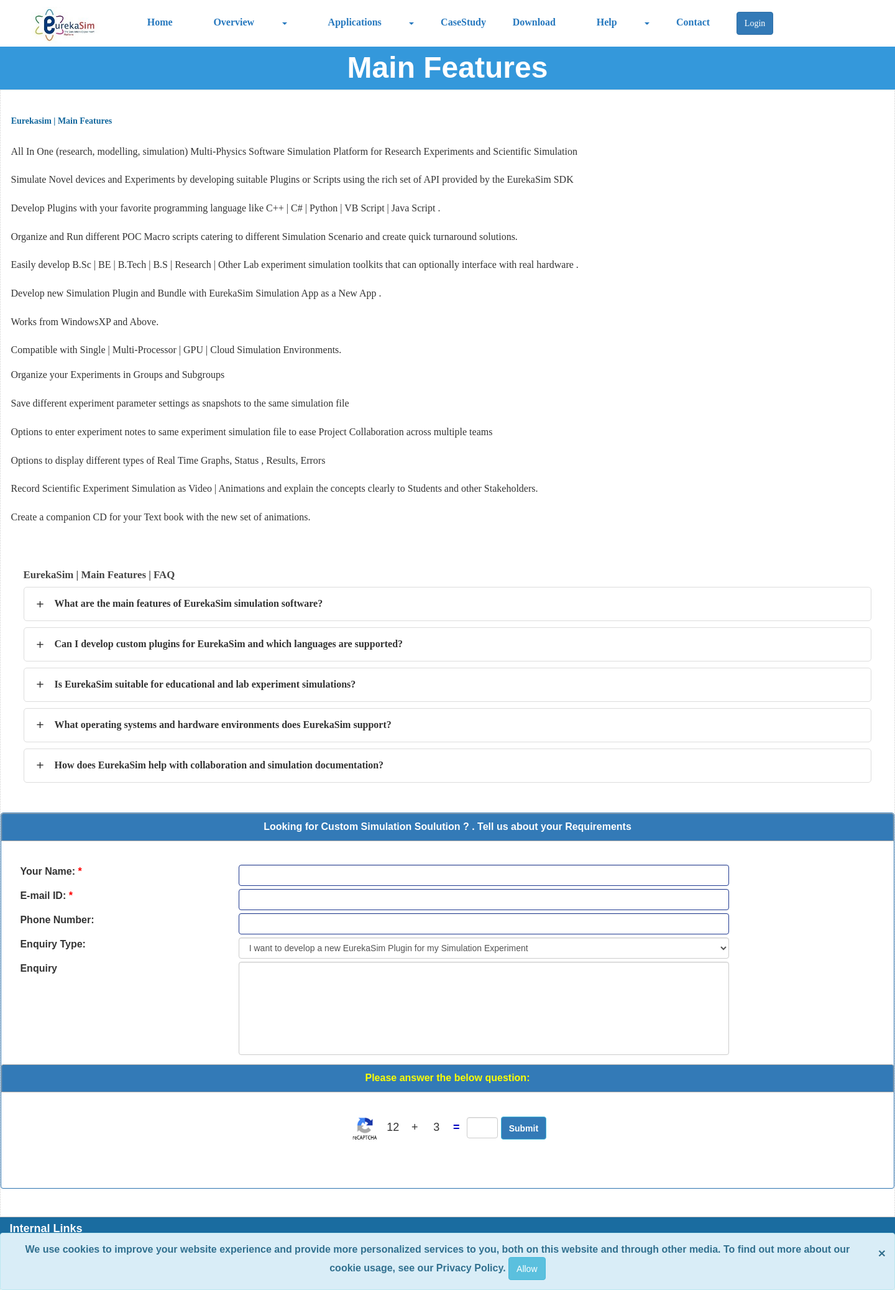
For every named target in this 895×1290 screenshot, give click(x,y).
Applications (355, 22)
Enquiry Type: (53, 944)
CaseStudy (463, 22)
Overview (233, 22)
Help (607, 22)
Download (534, 22)
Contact (693, 22)
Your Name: (50, 871)
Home (160, 22)
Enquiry (38, 968)
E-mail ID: (46, 895)
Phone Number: (57, 920)
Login (755, 23)
